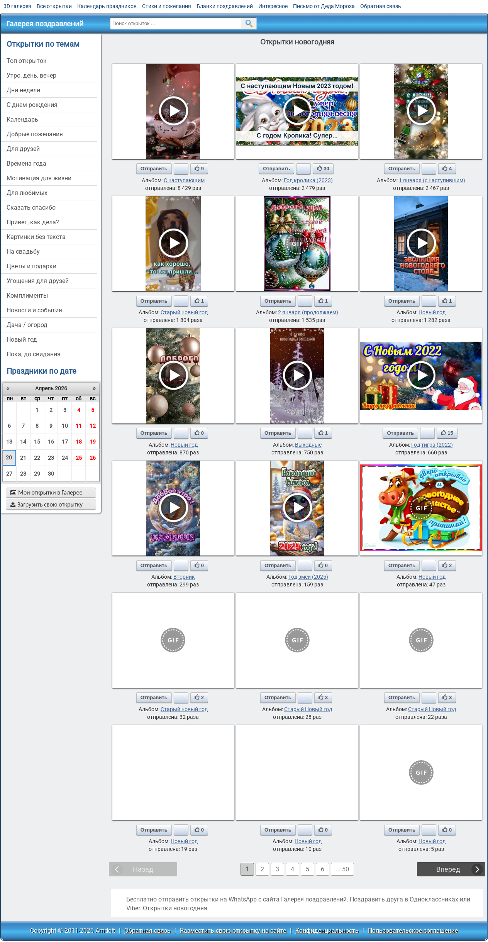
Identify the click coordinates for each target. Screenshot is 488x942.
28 (23, 474)
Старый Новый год (308, 709)
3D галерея (17, 6)
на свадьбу (23, 251)
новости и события (34, 310)
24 (65, 458)
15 (37, 442)
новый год (22, 339)
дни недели (23, 90)
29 (37, 474)
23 (51, 458)
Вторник (184, 577)
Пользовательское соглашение (413, 930)
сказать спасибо (31, 207)
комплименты (27, 295)
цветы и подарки (31, 266)
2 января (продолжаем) (308, 312)
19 (93, 442)
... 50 (342, 869)
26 (93, 458)
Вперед (448, 869)
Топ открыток (27, 60)
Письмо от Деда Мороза (324, 6)
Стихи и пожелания (166, 6)
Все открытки (54, 6)
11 (79, 426)
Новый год (432, 312)
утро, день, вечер (31, 75)
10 (65, 426)
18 (79, 442)
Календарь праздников (107, 6)
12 (93, 426)
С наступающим (184, 180)
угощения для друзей (38, 281)
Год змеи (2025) (308, 577)
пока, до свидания (34, 354)
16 (51, 442)
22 (37, 458)
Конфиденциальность (327, 930)
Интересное (273, 6)
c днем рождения (32, 104)
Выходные (308, 445)
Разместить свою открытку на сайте (233, 930)
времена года (26, 163)
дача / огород (27, 325)
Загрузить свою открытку (46, 504)
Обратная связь (380, 6)
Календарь (22, 119)
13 (9, 442)
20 (9, 457)
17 (65, 442)
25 (79, 458)
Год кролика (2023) (308, 180)
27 (9, 474)
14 (23, 442)
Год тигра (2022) (432, 445)
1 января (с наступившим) (432, 180)
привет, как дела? (33, 222)
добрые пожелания (35, 134)
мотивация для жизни (39, 178)
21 (23, 458)
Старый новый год (184, 312)
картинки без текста (36, 237)
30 (51, 474)
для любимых (27, 193)
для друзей (23, 148)
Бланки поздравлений (225, 6)
